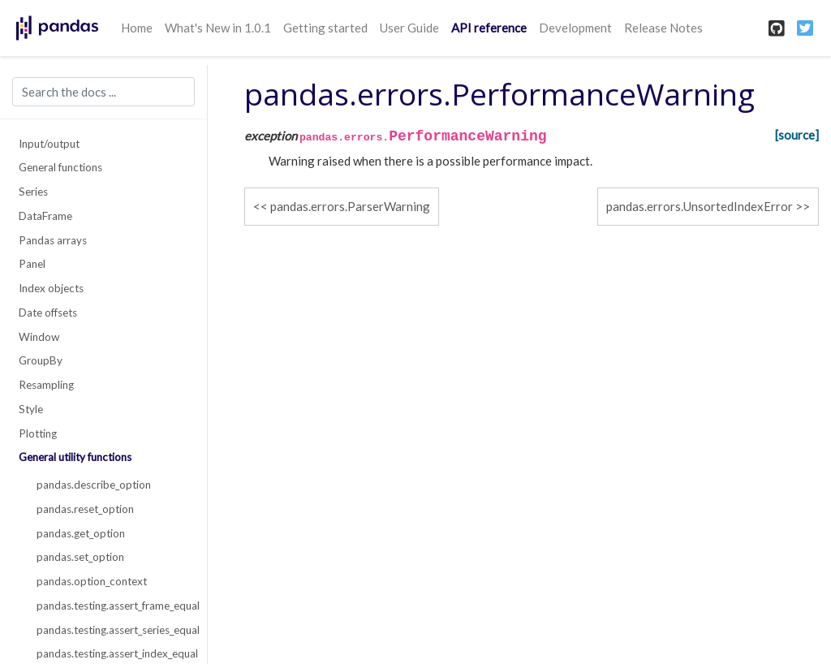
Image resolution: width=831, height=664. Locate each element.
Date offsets (48, 312)
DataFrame (45, 215)
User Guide (409, 27)
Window (39, 336)
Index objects (51, 288)
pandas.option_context (92, 581)
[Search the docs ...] (103, 91)
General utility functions (75, 457)
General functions (60, 167)
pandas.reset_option (85, 508)
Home (137, 27)
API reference (489, 27)
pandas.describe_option (94, 484)
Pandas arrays (53, 240)
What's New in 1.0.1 (218, 27)
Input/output (49, 143)
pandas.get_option (81, 533)
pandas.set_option (80, 556)
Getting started (325, 27)
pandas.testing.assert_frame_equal (113, 605)
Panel (32, 263)
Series (33, 191)
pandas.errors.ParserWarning (350, 206)
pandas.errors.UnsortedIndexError (699, 206)
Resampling (46, 384)
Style (31, 409)
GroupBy (40, 360)
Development (575, 27)
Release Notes (663, 27)
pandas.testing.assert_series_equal (113, 629)
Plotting (38, 433)
